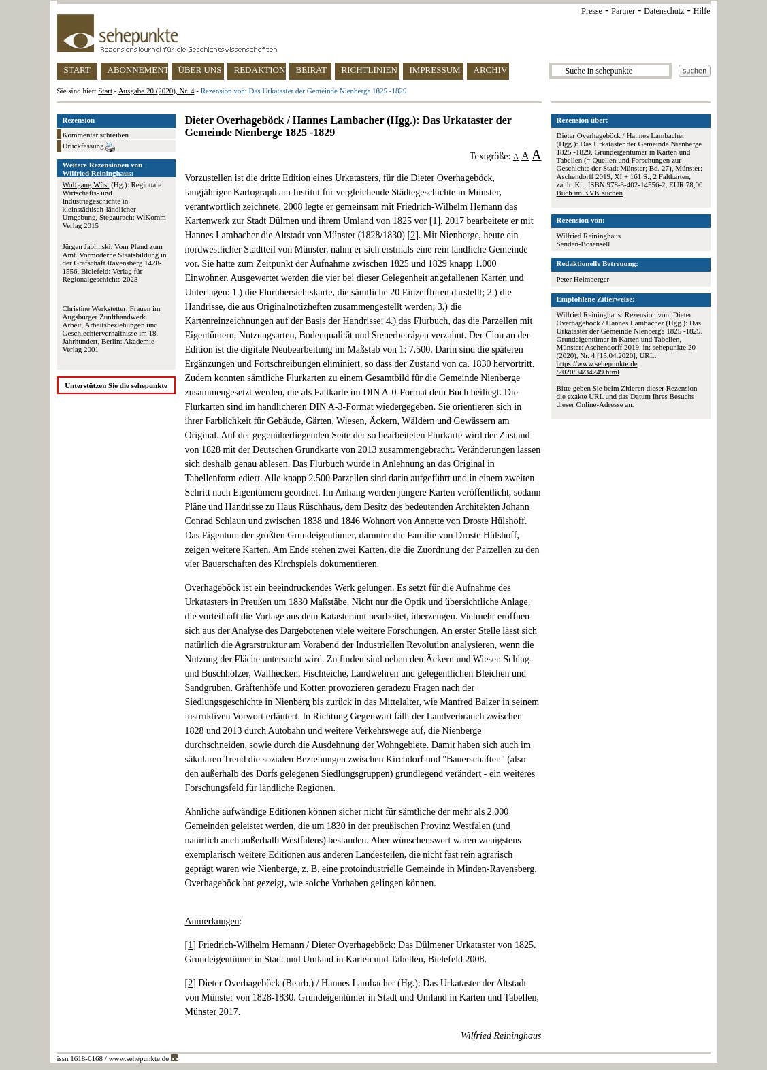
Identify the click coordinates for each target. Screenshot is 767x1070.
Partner (623, 11)
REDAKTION (260, 70)
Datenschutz (664, 11)
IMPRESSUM (435, 70)
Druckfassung (89, 147)
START (77, 70)
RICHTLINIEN (369, 70)
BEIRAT (311, 70)
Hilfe (702, 11)
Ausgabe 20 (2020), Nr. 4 (156, 90)
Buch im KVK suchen (590, 193)
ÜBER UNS (200, 70)
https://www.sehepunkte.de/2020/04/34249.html (597, 367)
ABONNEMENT (138, 70)
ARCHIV (491, 70)
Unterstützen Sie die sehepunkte (116, 385)
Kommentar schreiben (96, 135)
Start (105, 90)
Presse (591, 11)
